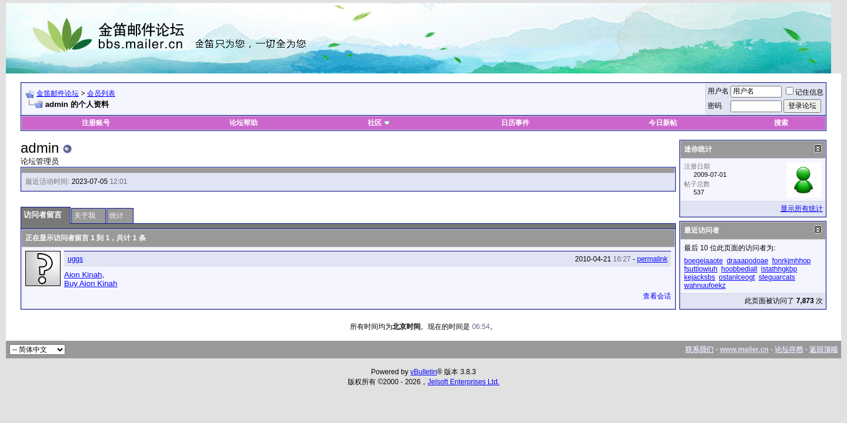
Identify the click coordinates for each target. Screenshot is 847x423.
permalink (652, 259)
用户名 (718, 91)
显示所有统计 (802, 208)
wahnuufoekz (705, 285)
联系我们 (699, 349)
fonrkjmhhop (791, 261)
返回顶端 (823, 349)
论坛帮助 (243, 123)
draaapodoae (747, 261)
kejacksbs (699, 277)
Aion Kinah (83, 274)
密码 (715, 106)
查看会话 (657, 296)
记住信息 (804, 92)
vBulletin (424, 372)
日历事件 (515, 123)
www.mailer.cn (744, 349)
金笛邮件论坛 (57, 93)
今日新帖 (663, 123)
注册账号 (96, 123)
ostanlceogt (737, 277)
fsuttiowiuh (701, 269)
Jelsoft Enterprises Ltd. (463, 382)
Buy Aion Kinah (90, 283)
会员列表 (101, 93)
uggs (75, 259)
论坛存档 (789, 349)
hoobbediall (739, 269)
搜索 (781, 123)
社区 (379, 123)
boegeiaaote (703, 261)
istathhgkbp (779, 269)
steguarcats (777, 277)
